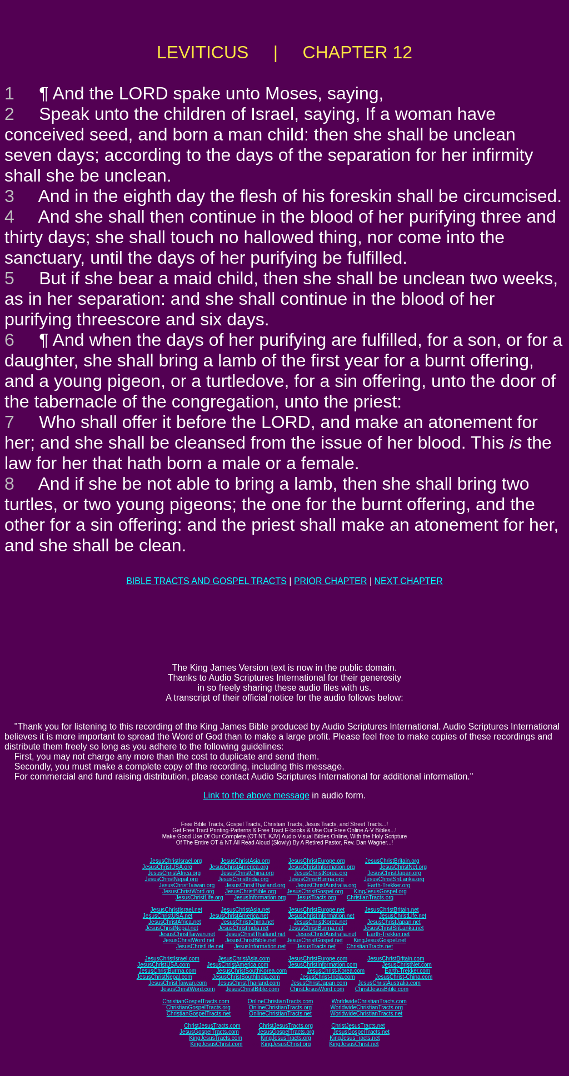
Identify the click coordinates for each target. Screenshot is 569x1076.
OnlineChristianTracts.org (280, 1007)
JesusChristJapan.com (319, 983)
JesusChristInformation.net (321, 916)
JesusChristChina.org (247, 873)
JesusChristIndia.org (243, 879)
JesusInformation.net (260, 946)
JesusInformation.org (260, 897)
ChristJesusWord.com (317, 989)
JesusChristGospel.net (315, 940)
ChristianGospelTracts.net (199, 1013)
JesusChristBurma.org (316, 879)
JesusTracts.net (316, 946)
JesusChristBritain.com (395, 959)
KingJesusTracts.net (355, 1038)
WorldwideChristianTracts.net (366, 1013)
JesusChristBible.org (250, 891)
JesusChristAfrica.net (174, 922)
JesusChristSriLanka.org (394, 879)
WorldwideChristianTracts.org (366, 1007)
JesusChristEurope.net (316, 910)
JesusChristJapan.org (394, 873)
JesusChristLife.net (402, 916)
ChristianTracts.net (369, 946)
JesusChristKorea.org (320, 873)
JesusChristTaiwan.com (177, 983)
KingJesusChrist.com (216, 1044)
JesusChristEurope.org (316, 861)
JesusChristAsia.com (243, 959)
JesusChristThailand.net (255, 934)
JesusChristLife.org (199, 897)
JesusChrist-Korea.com (336, 971)
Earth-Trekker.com (407, 971)
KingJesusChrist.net (354, 1044)
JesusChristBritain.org (392, 861)
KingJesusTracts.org (286, 1038)
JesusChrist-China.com (403, 977)
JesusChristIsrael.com (171, 959)
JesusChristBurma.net (316, 928)
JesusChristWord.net (188, 940)
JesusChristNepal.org (171, 879)
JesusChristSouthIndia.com (246, 977)
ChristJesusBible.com (381, 989)
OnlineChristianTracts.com (280, 1001)
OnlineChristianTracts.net (280, 1013)
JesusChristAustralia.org (326, 885)
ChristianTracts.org (370, 897)
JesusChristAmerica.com (237, 965)
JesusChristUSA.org (167, 867)
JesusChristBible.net (250, 940)
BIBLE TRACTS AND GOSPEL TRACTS (206, 581)
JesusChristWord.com (188, 989)
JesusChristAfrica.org (174, 873)
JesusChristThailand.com (249, 983)
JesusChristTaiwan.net (187, 934)
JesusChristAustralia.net (326, 934)
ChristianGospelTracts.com (195, 1001)
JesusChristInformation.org (321, 867)
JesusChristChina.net (247, 922)
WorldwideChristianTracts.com (369, 1001)
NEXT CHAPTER (409, 581)
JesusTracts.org (316, 897)
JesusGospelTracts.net (361, 1032)
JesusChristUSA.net (167, 916)
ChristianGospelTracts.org (198, 1007)
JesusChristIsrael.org (175, 861)
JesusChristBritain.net (391, 910)
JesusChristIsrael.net (176, 910)
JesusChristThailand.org (256, 885)
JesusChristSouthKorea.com (251, 971)
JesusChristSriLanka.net (393, 928)
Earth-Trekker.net (388, 934)
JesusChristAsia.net (245, 910)
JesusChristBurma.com (167, 971)
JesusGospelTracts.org (285, 1032)
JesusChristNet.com (406, 965)
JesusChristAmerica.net (238, 916)
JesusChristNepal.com (164, 977)
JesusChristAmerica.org (238, 867)
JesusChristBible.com (252, 989)
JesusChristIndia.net (243, 928)
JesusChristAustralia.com (389, 983)
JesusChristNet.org (403, 867)
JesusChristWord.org (188, 891)
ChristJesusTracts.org (286, 1026)
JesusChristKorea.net (320, 922)
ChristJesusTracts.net (358, 1026)
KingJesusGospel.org (380, 891)
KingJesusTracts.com (215, 1038)
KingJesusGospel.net (379, 940)
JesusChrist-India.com (327, 977)
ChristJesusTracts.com (212, 1026)
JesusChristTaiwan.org (187, 885)
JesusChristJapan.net (394, 922)
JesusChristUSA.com (163, 965)
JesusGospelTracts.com (209, 1032)
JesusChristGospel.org (315, 891)
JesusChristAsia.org (245, 861)
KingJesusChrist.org (286, 1044)
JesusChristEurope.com (317, 959)
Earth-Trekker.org (388, 885)
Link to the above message (256, 795)
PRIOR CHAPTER (330, 581)
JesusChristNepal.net (172, 928)
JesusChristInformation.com (322, 965)
